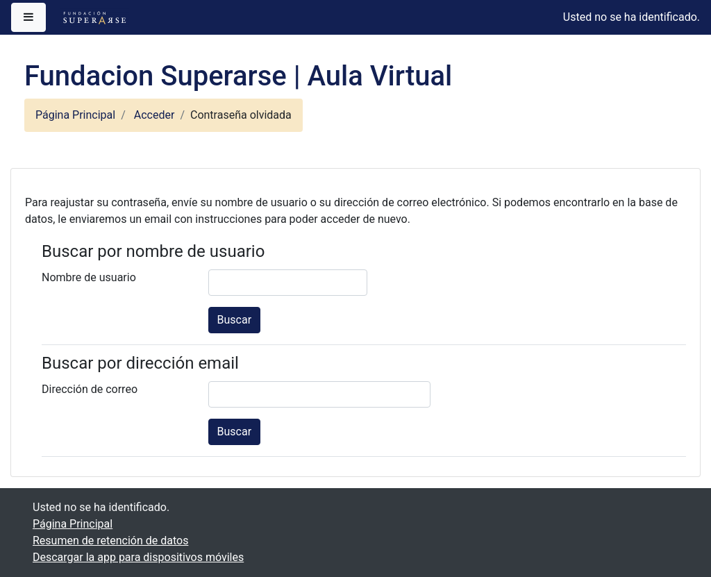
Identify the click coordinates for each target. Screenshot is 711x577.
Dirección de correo (89, 389)
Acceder (154, 115)
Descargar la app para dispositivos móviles (138, 557)
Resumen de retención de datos (110, 540)
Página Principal (75, 115)
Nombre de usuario (89, 277)
